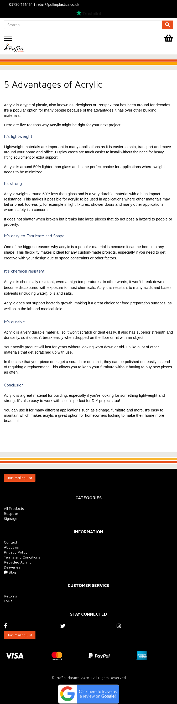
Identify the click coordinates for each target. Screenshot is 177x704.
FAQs (8, 601)
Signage (10, 518)
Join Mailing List (19, 478)
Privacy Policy (16, 552)
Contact (10, 542)
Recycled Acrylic (17, 562)
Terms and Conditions (22, 557)
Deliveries (12, 567)
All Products (14, 508)
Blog (10, 572)
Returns (10, 596)
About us (11, 547)
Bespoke (11, 513)
